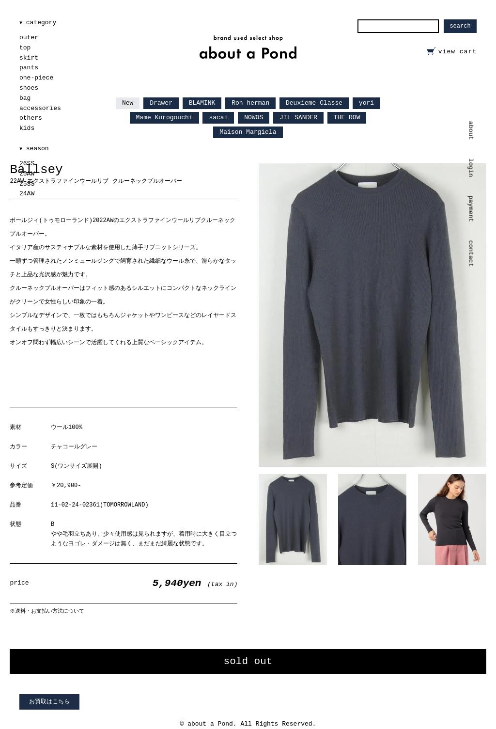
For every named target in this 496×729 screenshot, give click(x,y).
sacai (218, 117)
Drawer (161, 103)
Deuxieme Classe (314, 103)
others (30, 118)
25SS (26, 184)
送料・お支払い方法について (49, 611)
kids (26, 128)
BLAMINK (202, 103)
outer (28, 37)
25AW (26, 173)
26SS (26, 163)
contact (471, 253)
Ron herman (250, 103)
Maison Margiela (247, 132)
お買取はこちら (49, 701)
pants (28, 67)
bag (25, 98)
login (471, 167)
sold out (248, 661)
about (471, 130)
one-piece (36, 77)
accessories (40, 108)
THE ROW (347, 117)
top (25, 47)
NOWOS (253, 117)
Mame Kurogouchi (164, 117)
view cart (457, 51)
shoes (28, 88)
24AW (26, 193)
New (127, 103)
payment (471, 208)
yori (366, 103)
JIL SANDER (298, 117)
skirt (28, 58)
